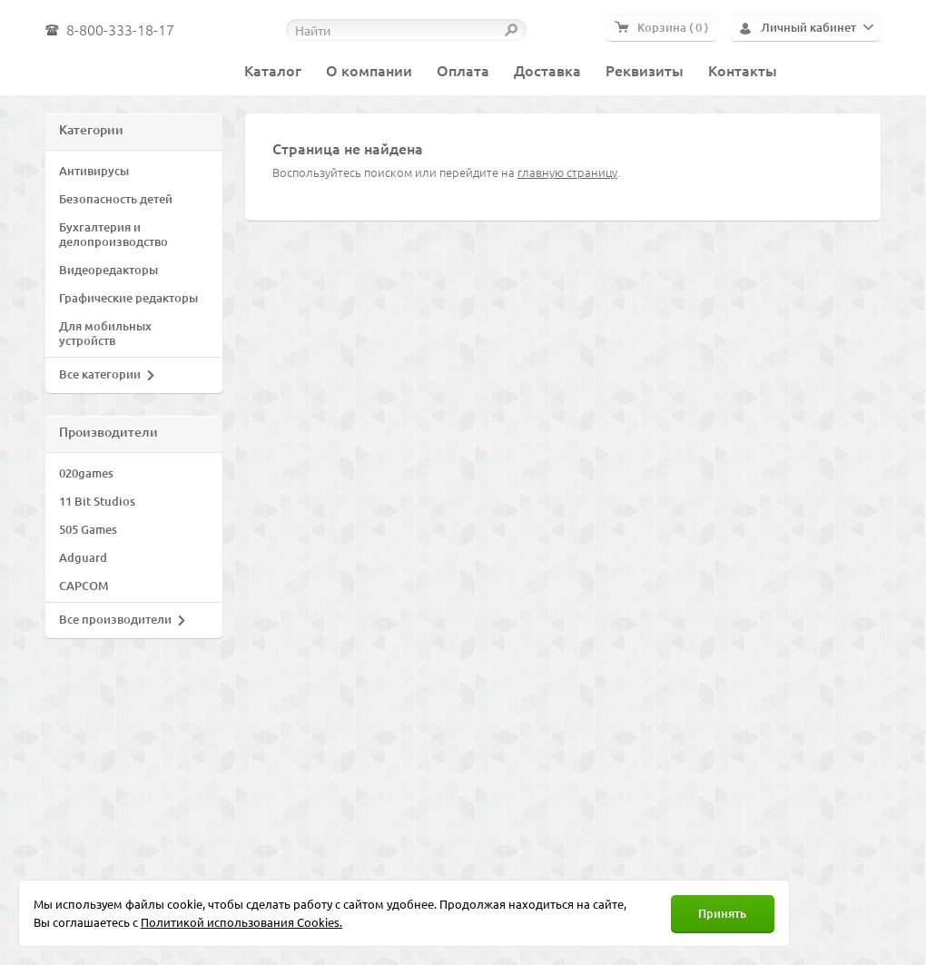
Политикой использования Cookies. (241, 922)
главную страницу (567, 172)
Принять (722, 913)
